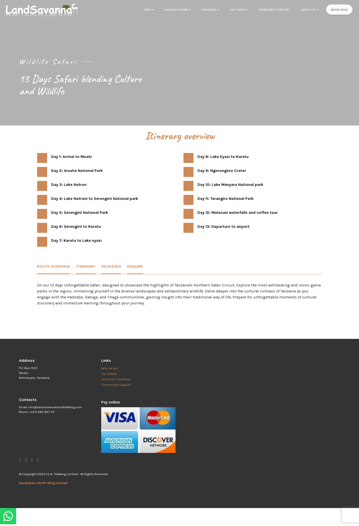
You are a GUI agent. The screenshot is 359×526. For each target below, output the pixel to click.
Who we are (109, 368)
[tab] (53, 267)
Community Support (116, 385)
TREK (147, 9)
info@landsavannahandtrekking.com (55, 407)
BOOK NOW (339, 9)
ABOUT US (308, 9)
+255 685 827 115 (42, 412)
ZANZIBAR (209, 9)
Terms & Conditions (116, 379)
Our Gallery (109, 374)
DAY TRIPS (237, 9)
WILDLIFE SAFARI (176, 9)
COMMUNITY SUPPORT (274, 9)
